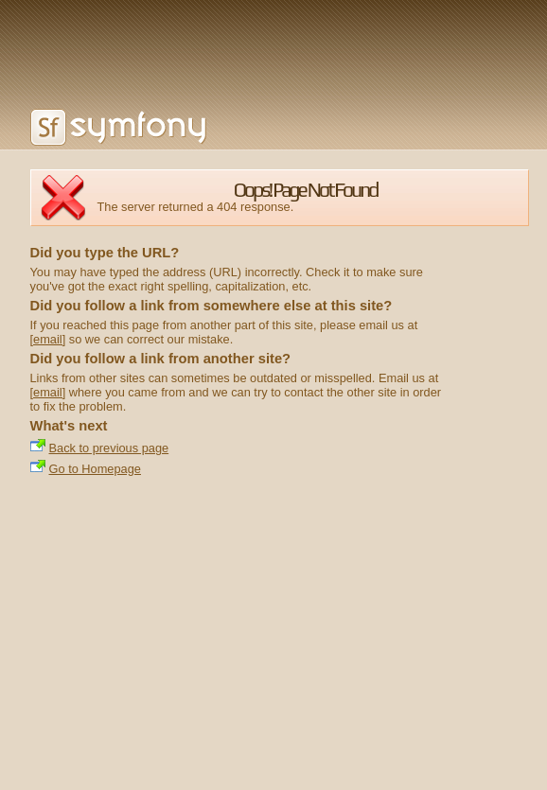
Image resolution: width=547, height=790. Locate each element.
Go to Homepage (95, 469)
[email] (48, 339)
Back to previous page (109, 448)
